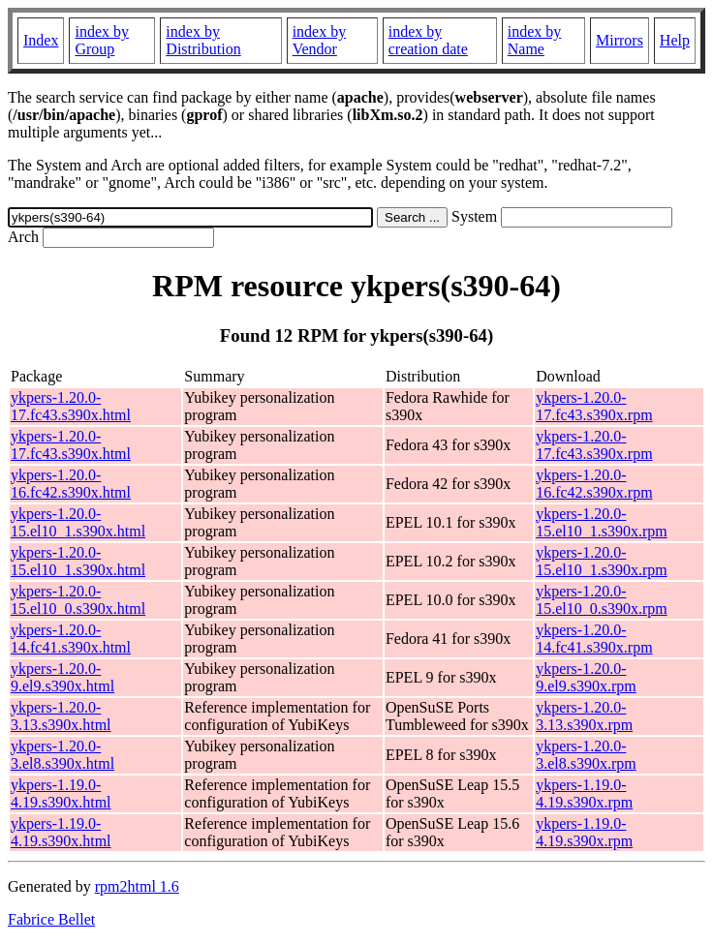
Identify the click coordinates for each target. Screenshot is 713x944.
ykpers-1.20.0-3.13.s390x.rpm (584, 716)
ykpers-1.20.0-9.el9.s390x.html (62, 677)
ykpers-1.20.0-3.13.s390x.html (61, 716)
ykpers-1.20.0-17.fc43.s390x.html (71, 406)
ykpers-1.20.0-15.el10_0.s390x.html (78, 600)
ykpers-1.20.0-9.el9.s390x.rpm (586, 677)
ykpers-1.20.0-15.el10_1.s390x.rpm (601, 522)
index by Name (535, 40)
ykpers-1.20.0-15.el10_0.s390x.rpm (601, 600)
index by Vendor (320, 40)
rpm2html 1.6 (137, 886)
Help (675, 40)
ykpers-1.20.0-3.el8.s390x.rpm (586, 755)
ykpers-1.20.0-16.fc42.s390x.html (71, 484)
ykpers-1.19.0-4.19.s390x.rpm (584, 793)
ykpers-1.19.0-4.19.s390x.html (61, 793)
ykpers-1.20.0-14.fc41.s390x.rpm (594, 638)
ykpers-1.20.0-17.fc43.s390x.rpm (594, 406)
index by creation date (428, 40)
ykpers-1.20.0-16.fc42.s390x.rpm (594, 484)
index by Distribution (203, 40)
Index (40, 40)
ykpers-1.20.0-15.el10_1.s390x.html (78, 522)
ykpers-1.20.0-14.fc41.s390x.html (71, 638)
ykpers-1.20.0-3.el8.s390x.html (62, 755)
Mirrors (619, 40)
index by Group (102, 40)
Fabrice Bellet (51, 919)
